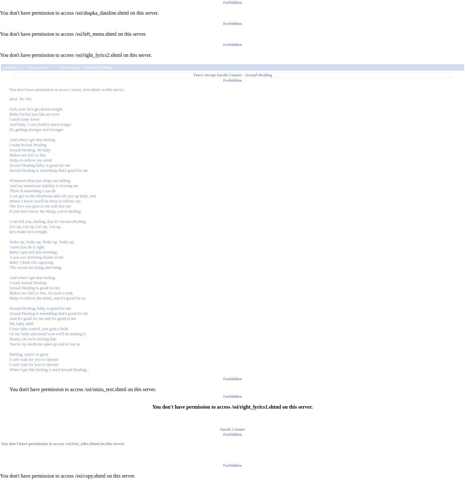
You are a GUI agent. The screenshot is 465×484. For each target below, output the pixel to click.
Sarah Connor (229, 74)
